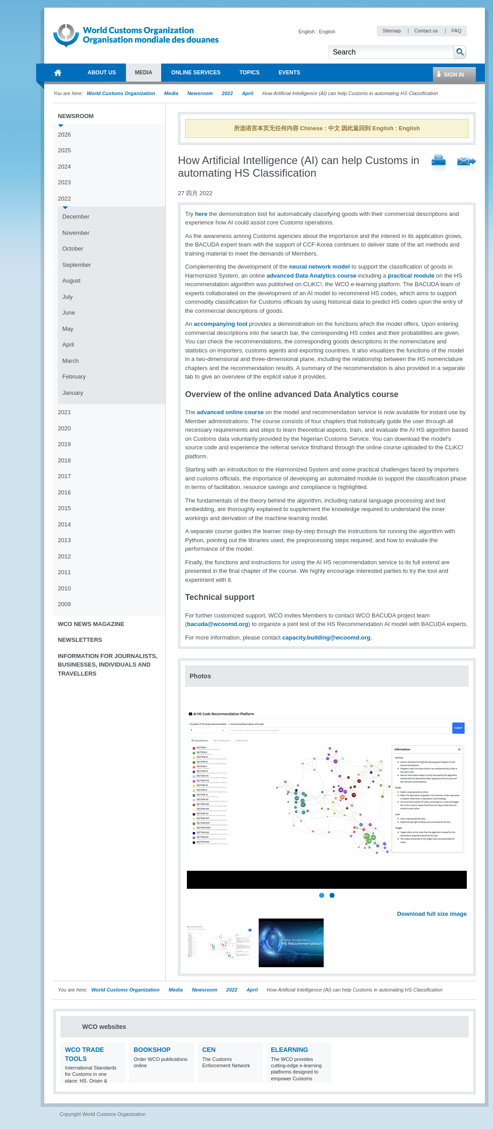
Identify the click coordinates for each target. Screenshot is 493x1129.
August (71, 280)
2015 (64, 508)
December (75, 216)
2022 (227, 93)
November (75, 232)
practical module (411, 275)
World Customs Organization (121, 93)
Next (465, 903)
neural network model (319, 266)
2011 (64, 572)
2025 (64, 150)
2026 (64, 134)
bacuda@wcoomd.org (217, 624)
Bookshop (152, 1049)
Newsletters (80, 639)
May (68, 328)
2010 (64, 588)
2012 (64, 556)
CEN (209, 1049)
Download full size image (432, 913)
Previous (194, 903)
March (70, 360)
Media (171, 93)
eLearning (289, 1049)
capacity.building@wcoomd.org (326, 637)
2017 (64, 476)
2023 (64, 182)
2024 (64, 166)
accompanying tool (220, 323)
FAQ (456, 30)
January (72, 392)
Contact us (426, 30)
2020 (64, 428)
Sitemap (392, 30)
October (72, 248)
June (68, 312)
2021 (64, 412)
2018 (64, 460)
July (67, 296)
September (76, 264)
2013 (64, 540)
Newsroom (200, 93)
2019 (64, 444)
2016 (64, 492)
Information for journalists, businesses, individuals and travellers (108, 665)
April (247, 93)
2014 (64, 524)
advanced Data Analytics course (312, 275)
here (201, 213)
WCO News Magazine (91, 624)
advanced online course (230, 412)
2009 (64, 604)
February (74, 376)
